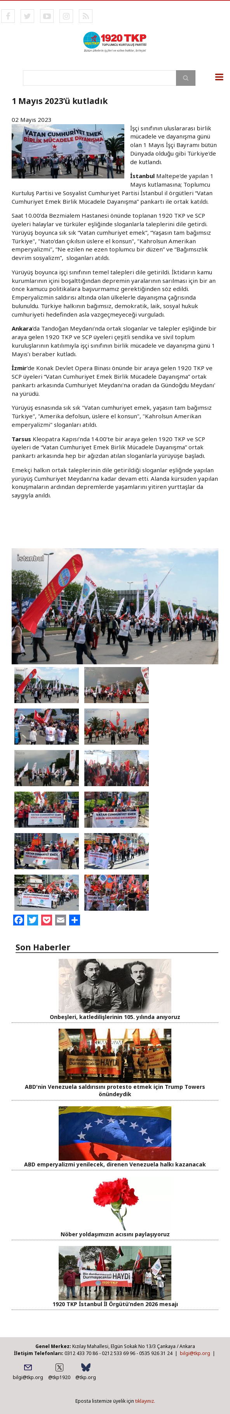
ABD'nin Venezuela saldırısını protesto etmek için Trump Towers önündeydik (115, 1090)
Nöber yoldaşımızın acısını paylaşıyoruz (115, 1234)
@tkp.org (85, 1377)
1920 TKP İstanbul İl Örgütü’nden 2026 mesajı (115, 1304)
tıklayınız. (145, 1401)
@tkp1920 (59, 1377)
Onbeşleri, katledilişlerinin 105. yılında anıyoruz (115, 1017)
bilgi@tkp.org (195, 1353)
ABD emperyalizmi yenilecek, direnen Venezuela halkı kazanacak (115, 1164)
